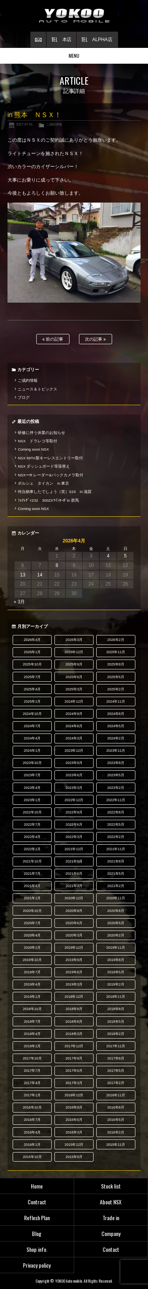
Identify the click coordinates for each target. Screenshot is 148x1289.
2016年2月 (115, 1132)
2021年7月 (32, 874)
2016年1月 (32, 1145)
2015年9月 (74, 1157)
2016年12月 (74, 1095)
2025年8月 (115, 664)
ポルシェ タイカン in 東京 (43, 483)
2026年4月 (32, 640)
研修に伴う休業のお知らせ (41, 432)
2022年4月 (32, 837)
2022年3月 (74, 837)
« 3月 (19, 602)
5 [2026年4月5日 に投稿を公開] (125, 556)
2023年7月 (32, 775)
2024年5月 (115, 726)
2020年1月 (32, 948)
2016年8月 (115, 1107)
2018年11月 (115, 997)
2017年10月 (32, 1058)
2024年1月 (32, 751)
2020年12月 (74, 898)
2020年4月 (32, 935)
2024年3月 (74, 738)
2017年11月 (115, 1046)
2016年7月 (32, 1120)
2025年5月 (115, 677)
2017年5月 (115, 1071)
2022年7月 (32, 824)
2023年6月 (74, 775)
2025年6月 (74, 677)
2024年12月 (74, 701)
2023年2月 (115, 788)
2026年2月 (115, 640)
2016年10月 (32, 1107)
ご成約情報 (54, 124)
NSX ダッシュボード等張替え (44, 466)
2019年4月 (32, 984)
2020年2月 (115, 935)
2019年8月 (115, 960)
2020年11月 (115, 898)
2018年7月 (32, 1022)
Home (37, 1186)
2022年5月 (115, 824)
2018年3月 (74, 1034)
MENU (74, 55)
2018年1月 (32, 1046)
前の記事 (52, 339)
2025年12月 (74, 652)
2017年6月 (74, 1071)
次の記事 (95, 339)
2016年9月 (74, 1107)
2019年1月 (32, 997)
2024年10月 (32, 714)
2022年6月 (74, 824)
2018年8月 (115, 1009)
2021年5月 (115, 874)
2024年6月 (74, 726)
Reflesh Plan (37, 1217)
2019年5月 (115, 972)
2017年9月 (74, 1058)
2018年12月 (74, 997)
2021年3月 (74, 886)
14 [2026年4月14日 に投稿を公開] (39, 575)
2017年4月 (32, 1083)
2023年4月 (32, 788)
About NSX (111, 1202)
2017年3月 (74, 1083)
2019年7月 (32, 972)
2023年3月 (74, 788)
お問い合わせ (38, 39)
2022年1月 (32, 849)
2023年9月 (74, 763)
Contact (111, 1249)
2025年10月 (32, 664)
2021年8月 (115, 861)
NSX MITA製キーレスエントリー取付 (50, 458)
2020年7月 (32, 923)
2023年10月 (32, 763)
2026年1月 (32, 652)
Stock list (111, 1186)
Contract (37, 1202)
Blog (36, 1233)
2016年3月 (74, 1132)
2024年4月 (32, 738)
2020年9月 (74, 911)
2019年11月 (115, 948)
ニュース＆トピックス (37, 389)
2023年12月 (74, 751)
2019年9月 (74, 960)
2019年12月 (74, 948)
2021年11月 (115, 849)
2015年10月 (32, 1157)
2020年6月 (74, 923)
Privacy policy (37, 1265)
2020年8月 (115, 911)
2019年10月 (32, 960)
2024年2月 (115, 738)
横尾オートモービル (74, 16)
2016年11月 (115, 1095)
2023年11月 (115, 751)
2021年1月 (32, 898)
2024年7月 (32, 726)
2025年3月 (74, 689)
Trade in (111, 1217)
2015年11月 (115, 1145)
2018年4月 (32, 1034)
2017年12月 (74, 1046)
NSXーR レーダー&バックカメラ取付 (50, 475)
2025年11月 (115, 652)
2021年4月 (32, 886)
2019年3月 (74, 984)
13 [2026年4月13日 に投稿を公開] (22, 575)
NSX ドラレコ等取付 (37, 441)
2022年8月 (115, 812)
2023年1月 (32, 800)
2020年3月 (74, 935)
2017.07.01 (24, 124)
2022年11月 (115, 800)
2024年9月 (74, 714)
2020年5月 (115, 923)
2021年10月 (32, 861)
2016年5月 (115, 1120)
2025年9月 (74, 664)
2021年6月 (74, 874)
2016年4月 (32, 1132)
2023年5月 (115, 775)
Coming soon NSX (33, 449)
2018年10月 (32, 1009)
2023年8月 (115, 763)
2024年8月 (115, 714)
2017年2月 (115, 1083)
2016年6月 (74, 1120)
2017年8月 (115, 1058)
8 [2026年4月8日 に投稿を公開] (57, 565)
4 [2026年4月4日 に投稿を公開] (108, 556)
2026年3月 (74, 640)
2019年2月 (115, 984)
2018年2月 (115, 1034)
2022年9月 (74, 812)
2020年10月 (32, 911)
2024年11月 (115, 701)
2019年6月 (74, 972)
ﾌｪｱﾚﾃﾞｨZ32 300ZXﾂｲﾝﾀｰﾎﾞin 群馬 (48, 500)
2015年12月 (74, 1145)
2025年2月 (115, 689)
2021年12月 (74, 849)
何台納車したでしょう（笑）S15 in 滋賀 (55, 491)
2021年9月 (74, 861)
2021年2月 (115, 886)
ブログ (24, 397)
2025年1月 (32, 701)
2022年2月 (115, 837)
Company (110, 1233)
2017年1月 (32, 1095)
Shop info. (36, 1249)
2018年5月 (115, 1022)
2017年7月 (32, 1071)
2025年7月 (32, 677)
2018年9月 (74, 1009)
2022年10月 (32, 812)
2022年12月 (74, 800)
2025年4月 (32, 689)
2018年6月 (74, 1022)
